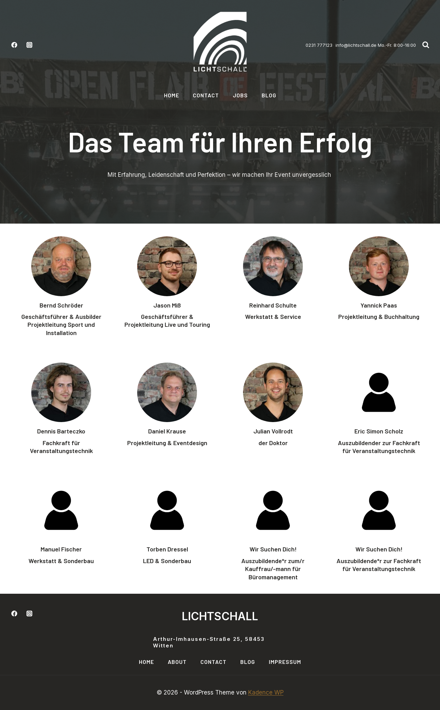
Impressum (285, 661)
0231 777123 (319, 45)
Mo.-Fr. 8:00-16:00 (396, 45)
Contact (206, 95)
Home (171, 95)
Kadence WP (266, 692)
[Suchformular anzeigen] (425, 45)
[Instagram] (29, 45)
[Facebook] (14, 45)
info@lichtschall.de (356, 45)
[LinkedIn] (44, 613)
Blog (269, 95)
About (177, 661)
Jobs (240, 95)
